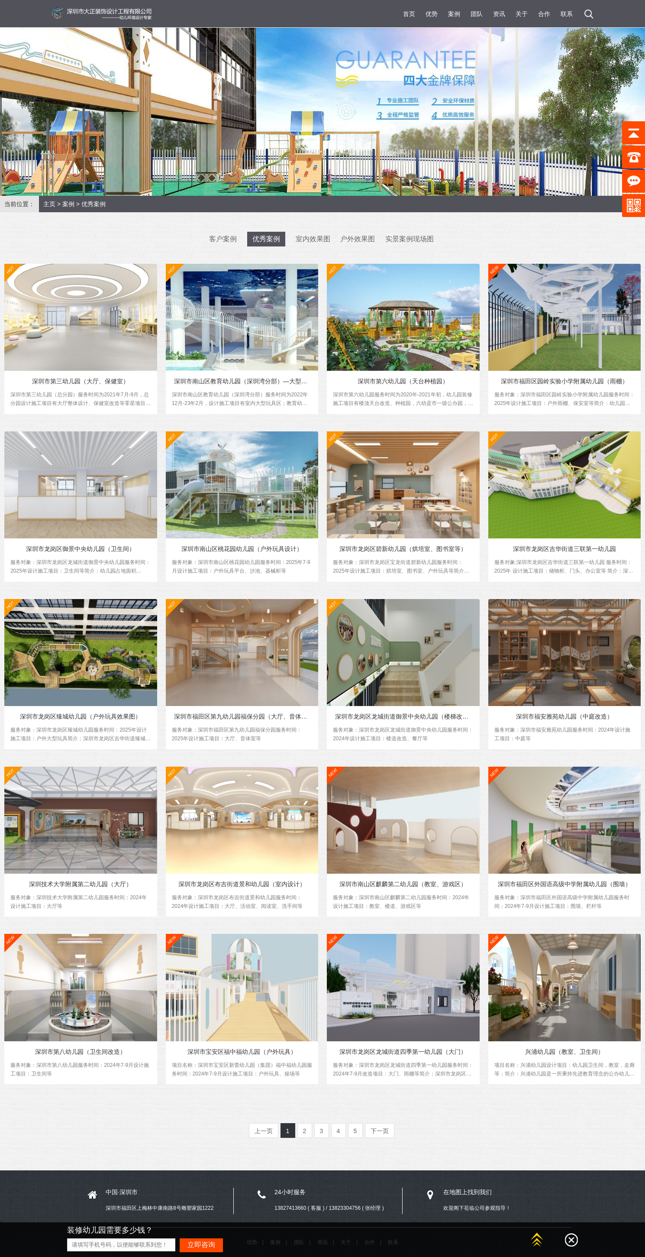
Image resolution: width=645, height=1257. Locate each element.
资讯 (499, 13)
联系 (567, 13)
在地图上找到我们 (467, 1195)
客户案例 (223, 239)
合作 (544, 13)
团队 (477, 13)
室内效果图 (313, 239)
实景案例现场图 (409, 239)
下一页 (380, 1134)
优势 (432, 13)
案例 (454, 13)
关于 (522, 13)
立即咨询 (201, 1244)
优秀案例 (93, 204)
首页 (409, 13)
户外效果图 (357, 239)
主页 (49, 204)
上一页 (264, 1134)
